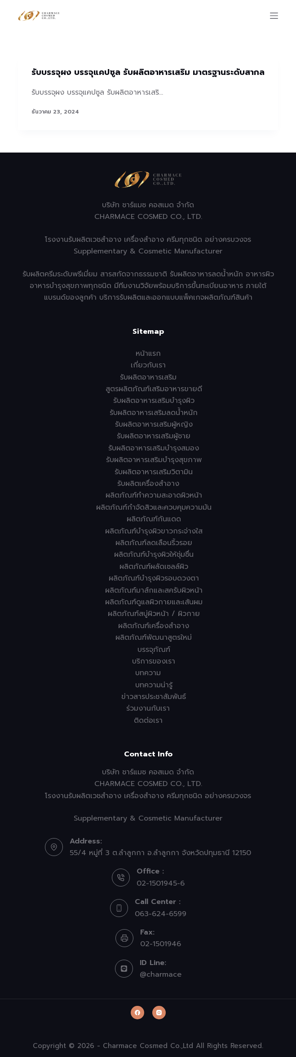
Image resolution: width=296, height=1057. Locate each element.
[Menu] (274, 16)
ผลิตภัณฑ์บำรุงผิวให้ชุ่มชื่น (154, 554)
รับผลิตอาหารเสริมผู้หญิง (154, 424)
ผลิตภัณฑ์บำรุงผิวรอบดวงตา (154, 578)
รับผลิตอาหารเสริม (148, 377)
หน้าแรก (148, 353)
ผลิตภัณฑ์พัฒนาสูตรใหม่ (153, 637)
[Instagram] (159, 1012)
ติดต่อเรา (148, 720)
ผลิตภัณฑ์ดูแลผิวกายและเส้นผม (154, 602)
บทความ (148, 673)
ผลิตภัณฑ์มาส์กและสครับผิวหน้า (154, 590)
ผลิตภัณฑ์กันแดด (154, 519)
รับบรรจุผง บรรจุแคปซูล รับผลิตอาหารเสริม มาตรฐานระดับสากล (148, 72)
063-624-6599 (160, 913)
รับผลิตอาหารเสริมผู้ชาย (153, 436)
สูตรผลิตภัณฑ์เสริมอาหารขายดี (154, 389)
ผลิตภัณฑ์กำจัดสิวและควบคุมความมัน (154, 507)
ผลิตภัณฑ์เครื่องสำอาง (153, 625)
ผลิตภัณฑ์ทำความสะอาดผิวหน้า (154, 495)
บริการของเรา (153, 661)
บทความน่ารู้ (153, 685)
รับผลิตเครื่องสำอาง (148, 483)
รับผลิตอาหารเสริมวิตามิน (154, 472)
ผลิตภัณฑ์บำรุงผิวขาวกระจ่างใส (154, 531)
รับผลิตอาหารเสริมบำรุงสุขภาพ (154, 459)
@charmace (160, 974)
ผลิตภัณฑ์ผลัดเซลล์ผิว (153, 566)
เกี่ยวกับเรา (148, 365)
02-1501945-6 (161, 883)
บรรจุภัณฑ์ (153, 649)
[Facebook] (137, 1012)
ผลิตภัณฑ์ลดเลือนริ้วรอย (153, 542)
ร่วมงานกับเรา (148, 708)
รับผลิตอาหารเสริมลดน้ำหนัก (154, 412)
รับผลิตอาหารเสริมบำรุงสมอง (153, 448)
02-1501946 (160, 944)
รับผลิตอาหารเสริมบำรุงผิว (153, 400)
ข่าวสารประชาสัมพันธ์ (153, 696)
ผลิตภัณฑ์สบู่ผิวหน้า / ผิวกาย (154, 613)
